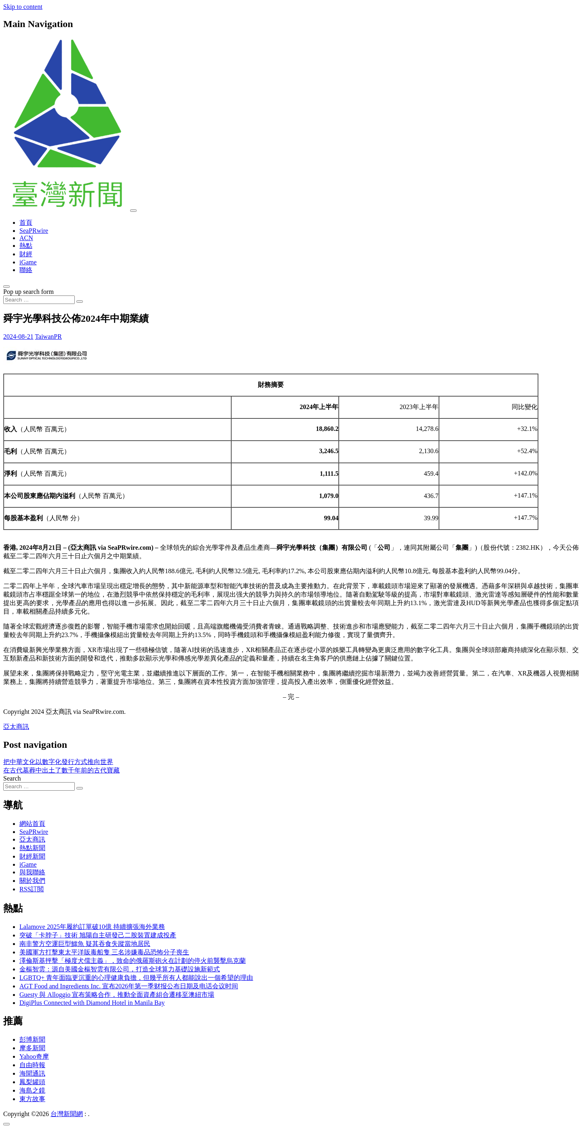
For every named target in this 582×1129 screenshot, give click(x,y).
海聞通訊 (32, 1073)
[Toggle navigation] (133, 210)
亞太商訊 (16, 726)
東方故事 (32, 1098)
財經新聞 (32, 856)
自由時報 (32, 1064)
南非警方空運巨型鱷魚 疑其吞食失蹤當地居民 (84, 943)
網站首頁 (32, 823)
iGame (28, 262)
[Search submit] (79, 301)
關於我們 (32, 880)
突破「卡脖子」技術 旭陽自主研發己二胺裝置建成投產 (97, 935)
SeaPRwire (33, 230)
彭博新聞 (32, 1039)
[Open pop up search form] (6, 286)
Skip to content (22, 6)
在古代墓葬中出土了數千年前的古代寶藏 (61, 770)
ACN (26, 237)
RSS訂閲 (31, 889)
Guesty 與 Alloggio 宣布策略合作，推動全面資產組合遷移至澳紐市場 (116, 994)
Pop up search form (28, 291)
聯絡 (25, 269)
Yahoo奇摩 (34, 1056)
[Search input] (39, 299)
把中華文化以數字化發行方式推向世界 (58, 761)
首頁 (25, 222)
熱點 (25, 245)
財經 (25, 254)
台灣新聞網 (67, 1113)
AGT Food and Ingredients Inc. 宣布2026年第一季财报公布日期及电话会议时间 (128, 986)
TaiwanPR (48, 336)
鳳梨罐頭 (32, 1081)
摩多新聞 (32, 1048)
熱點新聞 (32, 847)
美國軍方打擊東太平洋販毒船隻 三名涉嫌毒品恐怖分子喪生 (104, 952)
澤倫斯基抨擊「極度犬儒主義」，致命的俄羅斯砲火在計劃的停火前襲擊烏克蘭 (132, 960)
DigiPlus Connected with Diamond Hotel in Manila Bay (92, 1002)
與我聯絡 (32, 872)
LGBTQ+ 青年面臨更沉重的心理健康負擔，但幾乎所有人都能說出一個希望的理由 (136, 977)
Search (12, 778)
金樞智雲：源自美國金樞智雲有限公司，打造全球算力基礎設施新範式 (119, 969)
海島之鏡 (32, 1090)
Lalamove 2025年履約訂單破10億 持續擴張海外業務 (92, 926)
